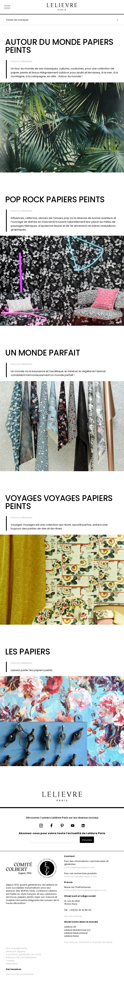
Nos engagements (16, 948)
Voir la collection (21, 61)
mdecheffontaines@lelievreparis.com (85, 890)
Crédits (10, 960)
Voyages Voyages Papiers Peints (59, 502)
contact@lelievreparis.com (79, 867)
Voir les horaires (73, 916)
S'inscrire (87, 840)
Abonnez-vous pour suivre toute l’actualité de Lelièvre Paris (62, 833)
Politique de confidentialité (21, 957)
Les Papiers (27, 651)
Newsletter (12, 963)
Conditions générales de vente (23, 954)
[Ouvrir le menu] (12, 7)
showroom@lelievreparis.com (80, 876)
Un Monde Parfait (42, 352)
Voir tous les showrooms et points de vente (88, 942)
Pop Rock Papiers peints (55, 199)
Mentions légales (15, 951)
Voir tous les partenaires (19, 974)
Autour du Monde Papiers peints (59, 46)
